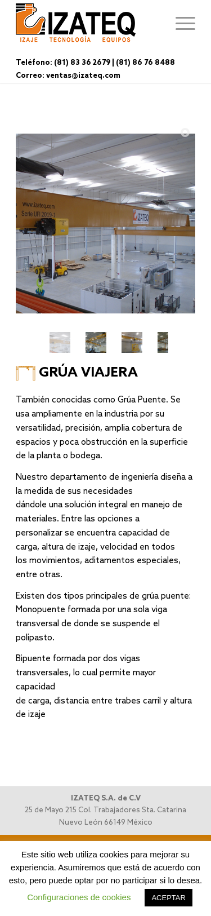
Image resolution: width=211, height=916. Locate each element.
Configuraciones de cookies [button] (79, 897)
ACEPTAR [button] (168, 897)
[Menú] (179, 22)
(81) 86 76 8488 (145, 63)
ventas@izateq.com (83, 76)
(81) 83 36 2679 (82, 63)
